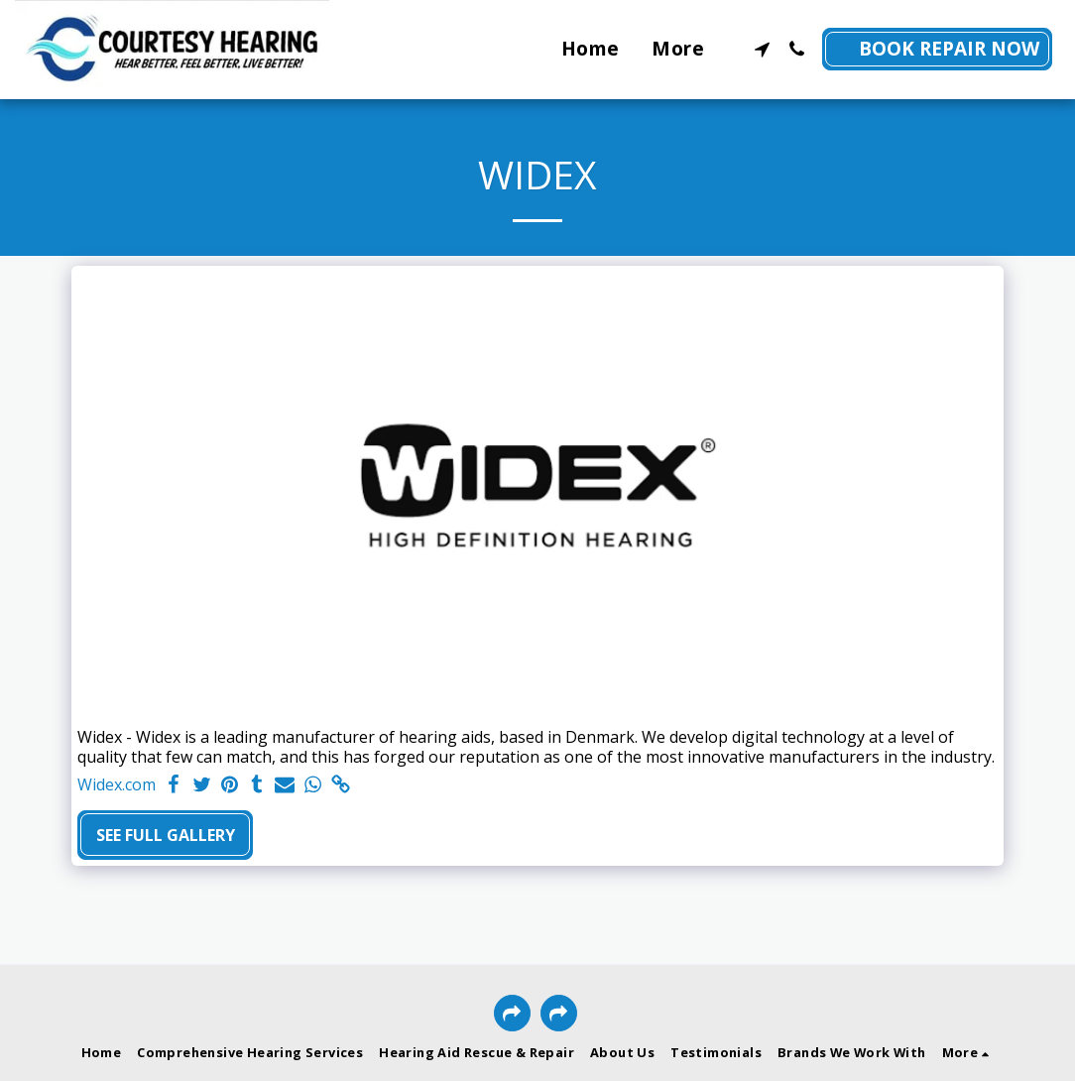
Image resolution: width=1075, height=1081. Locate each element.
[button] (762, 49)
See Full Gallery (165, 835)
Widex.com (116, 785)
